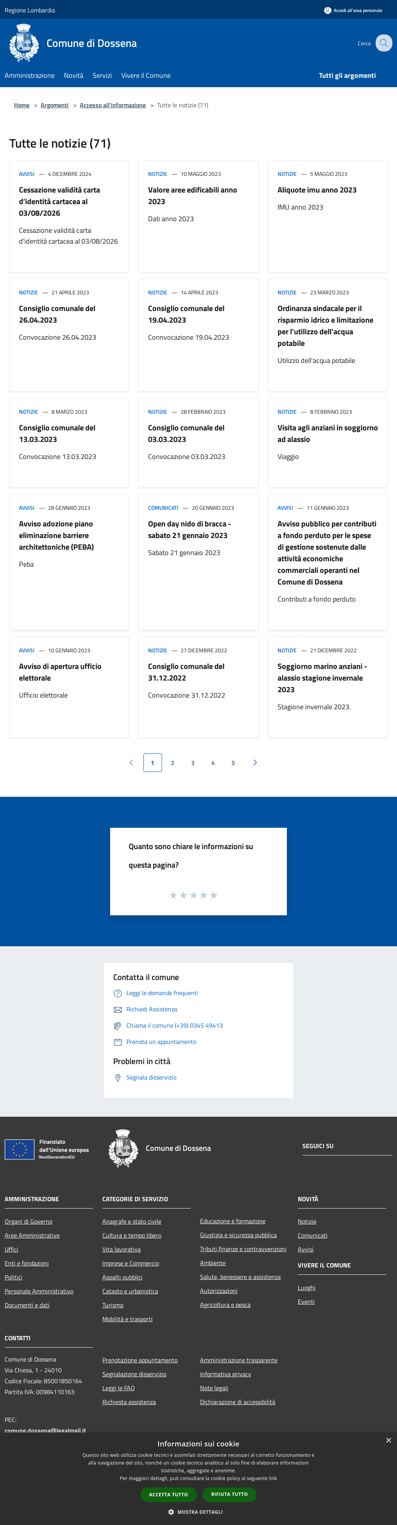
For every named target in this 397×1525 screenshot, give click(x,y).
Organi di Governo (28, 1221)
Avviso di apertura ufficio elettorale (60, 672)
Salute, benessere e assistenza (240, 1276)
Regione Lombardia (30, 10)
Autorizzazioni (219, 1290)
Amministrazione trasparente (239, 1360)
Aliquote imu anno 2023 (317, 190)
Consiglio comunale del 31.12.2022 (186, 672)
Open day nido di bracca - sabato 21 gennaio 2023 (189, 529)
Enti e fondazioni (27, 1263)
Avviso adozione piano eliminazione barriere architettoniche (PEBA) (56, 535)
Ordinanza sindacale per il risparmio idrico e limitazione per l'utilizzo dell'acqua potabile (325, 325)
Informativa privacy (225, 1374)
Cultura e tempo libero (131, 1235)
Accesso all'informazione (113, 105)
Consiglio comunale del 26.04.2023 (57, 314)
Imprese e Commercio (130, 1263)
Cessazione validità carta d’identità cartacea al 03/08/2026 (59, 201)
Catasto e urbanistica (130, 1291)
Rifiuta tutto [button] (229, 1494)
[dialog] (198, 1478)
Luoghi (307, 1287)
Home (21, 105)
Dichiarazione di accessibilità (237, 1401)
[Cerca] (383, 43)
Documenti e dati (27, 1305)
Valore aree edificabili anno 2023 (192, 195)
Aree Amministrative (32, 1235)
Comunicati (163, 508)
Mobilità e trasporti (127, 1319)
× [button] (388, 1441)
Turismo (112, 1305)
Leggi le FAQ (118, 1388)
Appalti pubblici (122, 1277)
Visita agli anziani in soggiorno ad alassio (328, 433)
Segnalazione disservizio (134, 1374)
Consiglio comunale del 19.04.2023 (186, 314)
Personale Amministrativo (39, 1291)
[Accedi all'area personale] (353, 10)
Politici (13, 1277)
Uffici (11, 1249)
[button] (198, 1512)
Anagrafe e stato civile (131, 1221)
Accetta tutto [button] (168, 1494)
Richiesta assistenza (129, 1401)
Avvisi (27, 174)
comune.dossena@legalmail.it (45, 1430)
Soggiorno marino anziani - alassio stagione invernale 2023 (322, 677)
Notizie (157, 174)
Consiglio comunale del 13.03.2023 (57, 433)
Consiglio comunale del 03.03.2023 (186, 433)
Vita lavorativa (121, 1249)
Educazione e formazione (233, 1221)
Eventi (306, 1301)
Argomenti (55, 105)
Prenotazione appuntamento (140, 1360)
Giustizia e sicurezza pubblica (238, 1235)
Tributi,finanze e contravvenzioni (243, 1248)
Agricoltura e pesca (225, 1304)
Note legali (214, 1388)
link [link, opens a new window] (273, 1478)
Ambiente (213, 1262)
